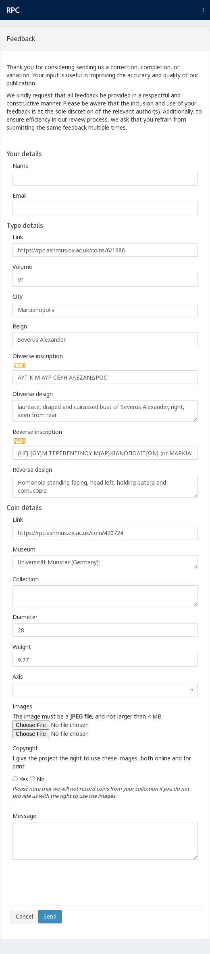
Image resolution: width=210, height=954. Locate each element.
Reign (19, 326)
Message (24, 816)
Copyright (25, 748)
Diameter (24, 617)
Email (19, 195)
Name (20, 165)
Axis (17, 676)
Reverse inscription (37, 432)
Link (17, 237)
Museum (23, 549)
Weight (21, 646)
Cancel (24, 916)
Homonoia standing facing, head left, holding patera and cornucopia (105, 487)
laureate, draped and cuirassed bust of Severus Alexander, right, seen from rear (105, 411)
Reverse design (32, 469)
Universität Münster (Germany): (105, 562)
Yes (23, 779)
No (41, 779)
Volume (22, 267)
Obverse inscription (37, 356)
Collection (25, 579)
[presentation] (71, 885)
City (17, 296)
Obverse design (32, 394)
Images (22, 706)
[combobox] (105, 689)
